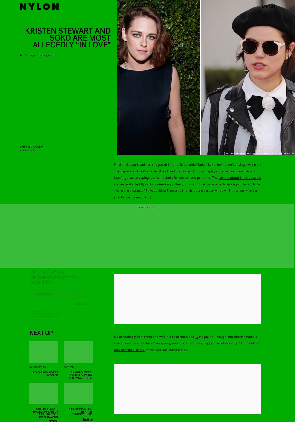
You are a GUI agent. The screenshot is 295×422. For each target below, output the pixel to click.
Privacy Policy (49, 319)
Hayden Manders (33, 146)
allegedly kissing (224, 184)
